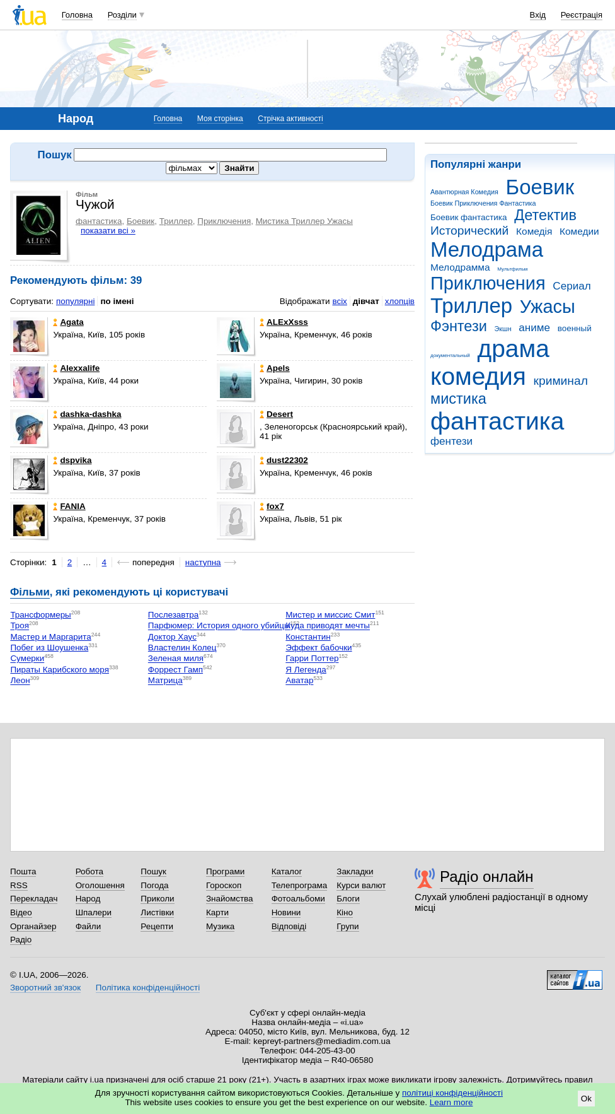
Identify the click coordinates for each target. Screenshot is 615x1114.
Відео (21, 912)
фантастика (497, 421)
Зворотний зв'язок (45, 987)
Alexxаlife (76, 368)
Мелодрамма (460, 267)
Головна (77, 15)
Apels (275, 368)
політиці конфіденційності (452, 1093)
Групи (347, 926)
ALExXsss (284, 322)
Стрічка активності (290, 118)
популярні (75, 301)
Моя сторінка (220, 118)
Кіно (344, 912)
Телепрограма (300, 885)
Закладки (354, 871)
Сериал (571, 286)
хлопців (400, 301)
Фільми (30, 592)
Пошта (23, 871)
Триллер (471, 305)
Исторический (469, 230)
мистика (458, 398)
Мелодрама (486, 249)
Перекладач (33, 898)
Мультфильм (512, 269)
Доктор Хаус (172, 637)
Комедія (534, 231)
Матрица (165, 681)
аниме (534, 328)
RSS (19, 885)
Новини (286, 912)
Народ (88, 898)
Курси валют (361, 885)
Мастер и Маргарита (50, 637)
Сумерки (27, 659)
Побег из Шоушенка (49, 647)
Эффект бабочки (318, 647)
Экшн (503, 328)
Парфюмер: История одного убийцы (219, 626)
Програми (225, 871)
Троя (19, 626)
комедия (478, 376)
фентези (451, 441)
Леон (20, 681)
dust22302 (284, 460)
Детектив (545, 215)
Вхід (538, 15)
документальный (450, 355)
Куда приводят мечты (327, 626)
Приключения (488, 283)
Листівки (157, 912)
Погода (154, 885)
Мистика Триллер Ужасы (304, 221)
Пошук (153, 871)
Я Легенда (305, 669)
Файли (88, 926)
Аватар (299, 681)
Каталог (287, 871)
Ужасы (547, 306)
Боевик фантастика (468, 217)
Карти (217, 912)
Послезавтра (173, 614)
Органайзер (33, 926)
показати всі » (108, 230)
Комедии (579, 231)
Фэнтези (458, 326)
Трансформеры (40, 614)
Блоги (348, 898)
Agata (68, 322)
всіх (339, 301)
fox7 (272, 506)
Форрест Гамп (175, 669)
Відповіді (289, 926)
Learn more (451, 1102)
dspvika (72, 460)
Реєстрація (581, 15)
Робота (89, 871)
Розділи (122, 15)
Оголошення (100, 885)
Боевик (540, 187)
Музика (220, 926)
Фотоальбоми (298, 898)
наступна (203, 562)
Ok (586, 1098)
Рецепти (157, 926)
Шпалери (94, 912)
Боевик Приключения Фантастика (483, 203)
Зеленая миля (176, 659)
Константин (307, 637)
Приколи (157, 898)
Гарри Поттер (311, 659)
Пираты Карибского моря (59, 669)
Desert (276, 414)
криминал (561, 380)
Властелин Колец (182, 647)
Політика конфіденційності (148, 987)
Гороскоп (223, 885)
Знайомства (229, 898)
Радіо (21, 939)
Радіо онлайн (487, 876)
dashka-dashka (87, 414)
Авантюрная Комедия (464, 192)
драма (513, 348)
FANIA (69, 506)
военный (575, 328)
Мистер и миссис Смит (330, 614)
